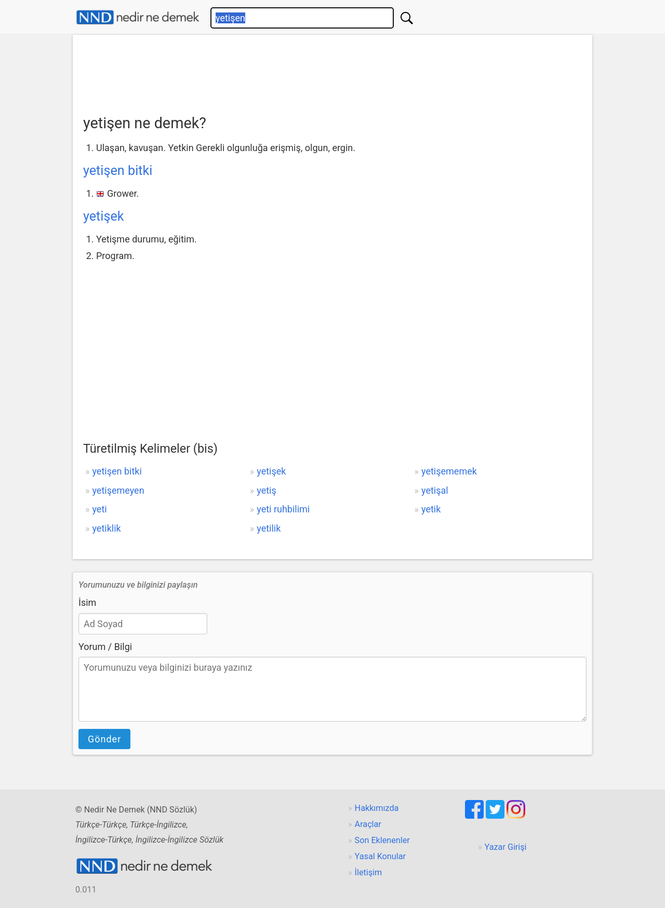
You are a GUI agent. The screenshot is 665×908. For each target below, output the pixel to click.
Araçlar (368, 824)
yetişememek (449, 471)
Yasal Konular (380, 856)
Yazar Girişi (506, 847)
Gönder (104, 739)
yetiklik (106, 528)
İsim (87, 602)
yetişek (103, 216)
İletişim (368, 872)
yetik (431, 509)
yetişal (434, 490)
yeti (99, 509)
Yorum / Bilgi (105, 646)
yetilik (269, 528)
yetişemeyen (118, 490)
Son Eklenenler (382, 840)
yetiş (266, 490)
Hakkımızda (377, 808)
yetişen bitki (117, 170)
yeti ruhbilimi (283, 509)
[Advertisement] (332, 71)
